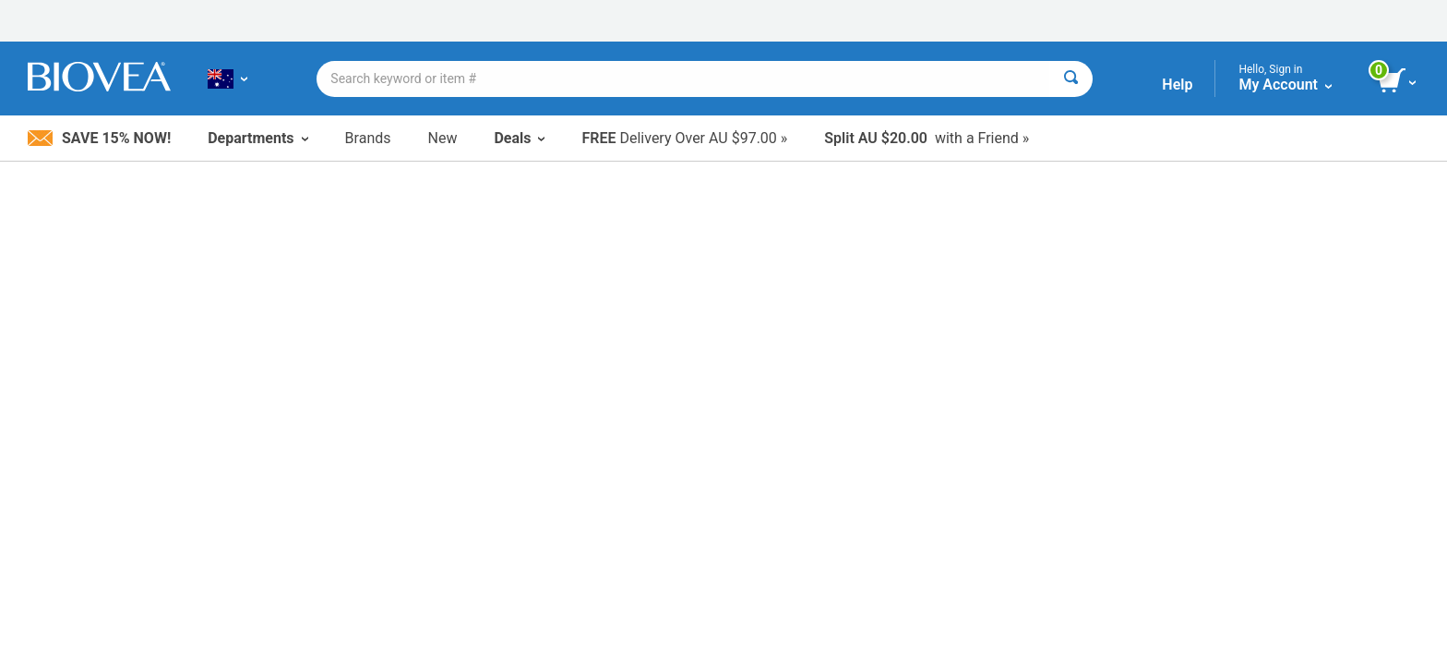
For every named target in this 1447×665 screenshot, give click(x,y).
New (443, 138)
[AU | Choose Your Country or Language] (227, 78)
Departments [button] (257, 138)
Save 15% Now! (99, 138)
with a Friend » (926, 138)
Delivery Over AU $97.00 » (684, 138)
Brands (368, 138)
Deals (519, 138)
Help (1177, 84)
